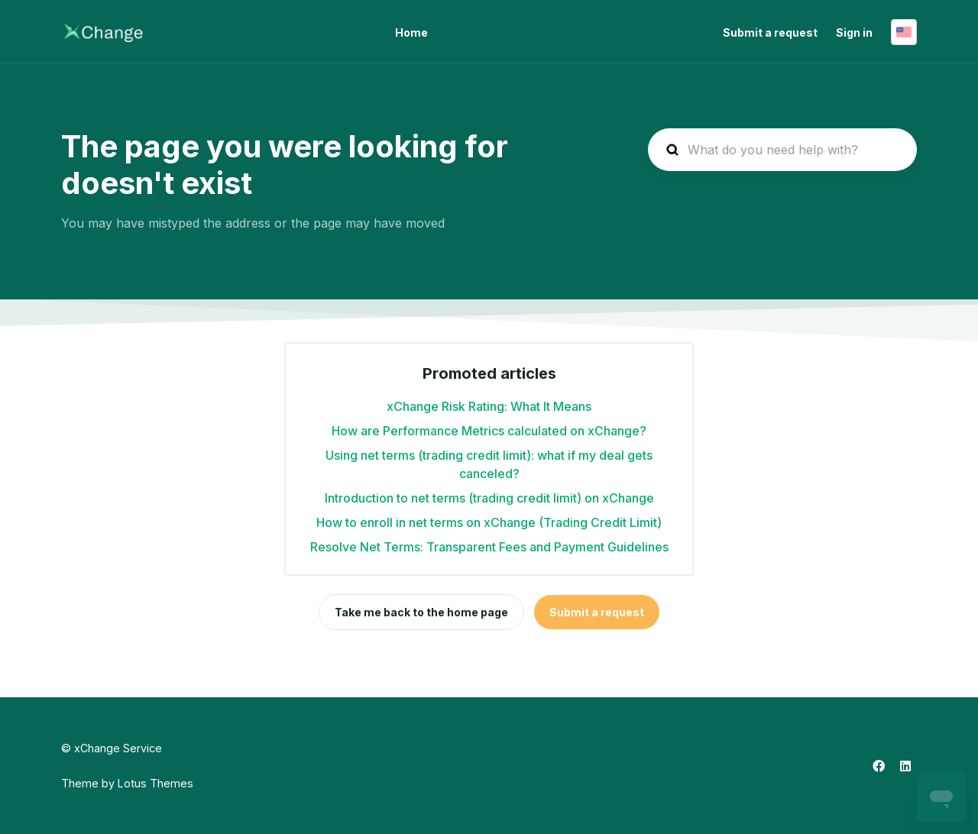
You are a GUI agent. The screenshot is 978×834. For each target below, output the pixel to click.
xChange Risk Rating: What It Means (489, 406)
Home (411, 32)
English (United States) (904, 32)
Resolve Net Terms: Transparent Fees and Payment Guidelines (489, 546)
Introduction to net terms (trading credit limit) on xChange (489, 498)
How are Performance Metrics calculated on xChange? (489, 430)
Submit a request (770, 32)
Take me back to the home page (421, 612)
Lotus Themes (155, 783)
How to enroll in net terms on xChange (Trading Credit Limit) (489, 522)
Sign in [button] (854, 32)
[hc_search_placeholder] (782, 149)
